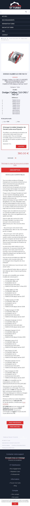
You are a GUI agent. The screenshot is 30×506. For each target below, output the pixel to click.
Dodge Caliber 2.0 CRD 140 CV (15, 74)
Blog (15, 485)
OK (15, 503)
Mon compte (15, 494)
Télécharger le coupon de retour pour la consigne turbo (15, 164)
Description (15, 170)
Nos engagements (15, 468)
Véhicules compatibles (15, 175)
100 (7, 144)
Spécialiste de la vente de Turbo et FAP (11, 442)
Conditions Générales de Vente (18, 445)
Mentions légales (6, 445)
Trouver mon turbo (15, 483)
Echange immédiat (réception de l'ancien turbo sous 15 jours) (14, 128)
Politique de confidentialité (8, 447)
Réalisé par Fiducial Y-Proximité (10, 437)
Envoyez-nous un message (15, 458)
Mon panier (15, 497)
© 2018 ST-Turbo (6, 440)
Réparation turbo (15, 471)
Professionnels (15, 474)
